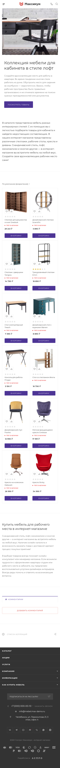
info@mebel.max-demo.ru (32, 711)
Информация (10, 678)
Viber (37, 730)
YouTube (23, 730)
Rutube (30, 730)
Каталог (7, 651)
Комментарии (14, 599)
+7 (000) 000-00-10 (21, 706)
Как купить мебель (13, 685)
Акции (6, 658)
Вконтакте (10, 730)
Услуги (6, 664)
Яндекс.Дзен (50, 730)
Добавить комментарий (30, 611)
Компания (8, 671)
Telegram (16, 730)
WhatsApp (43, 730)
